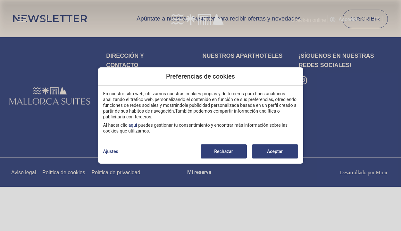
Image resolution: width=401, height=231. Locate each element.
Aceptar (275, 151)
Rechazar (223, 151)
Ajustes (110, 151)
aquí (133, 125)
